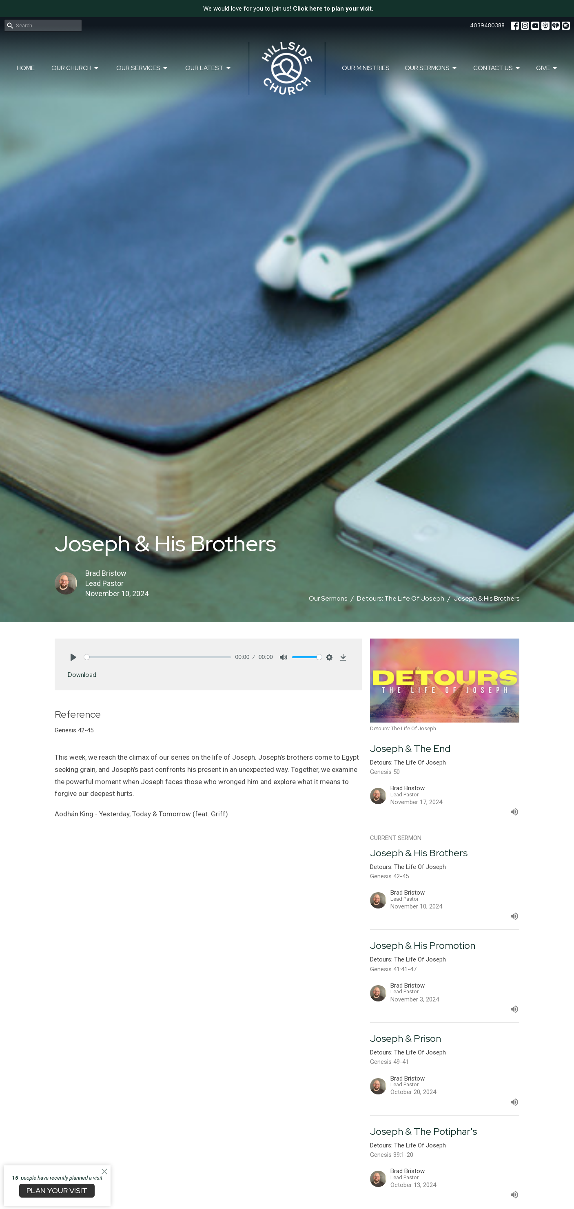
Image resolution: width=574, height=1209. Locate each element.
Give (547, 68)
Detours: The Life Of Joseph (400, 598)
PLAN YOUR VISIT (57, 1190)
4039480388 (487, 25)
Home (26, 68)
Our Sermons (431, 68)
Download (82, 675)
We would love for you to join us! (288, 8)
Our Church (75, 68)
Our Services (142, 68)
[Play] (73, 657)
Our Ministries (366, 68)
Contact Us (497, 68)
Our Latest (208, 68)
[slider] (157, 657)
